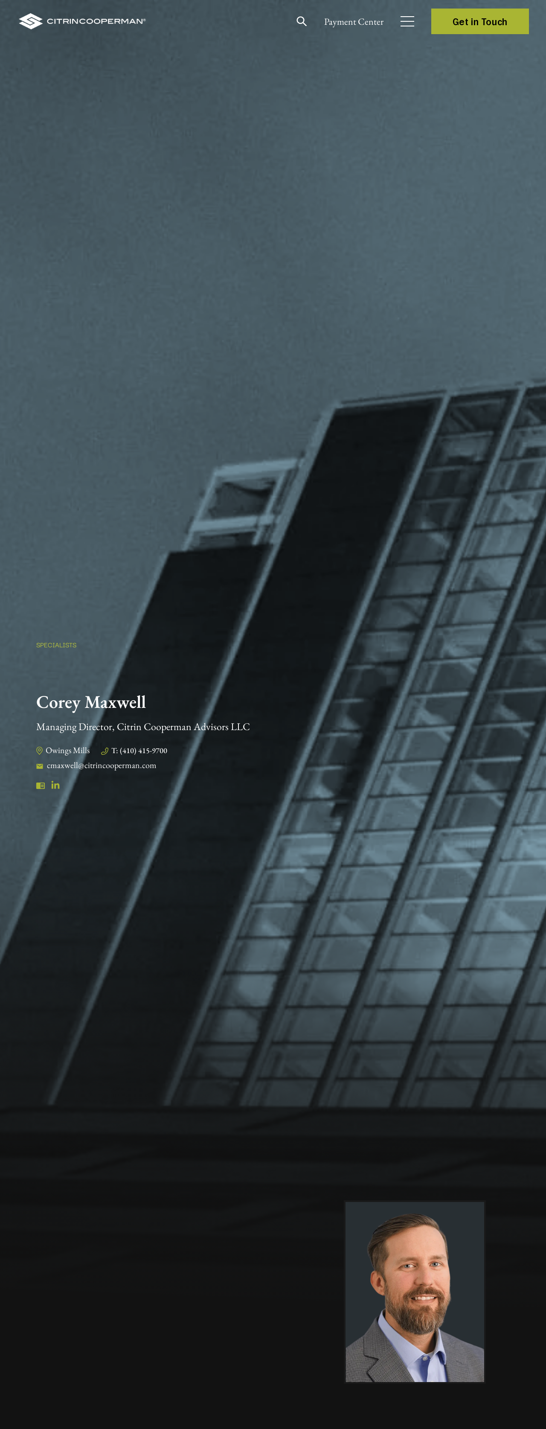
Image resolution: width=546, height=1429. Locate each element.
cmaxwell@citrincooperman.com (102, 765)
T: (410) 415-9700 (139, 750)
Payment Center (353, 21)
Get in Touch (480, 21)
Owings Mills (68, 750)
